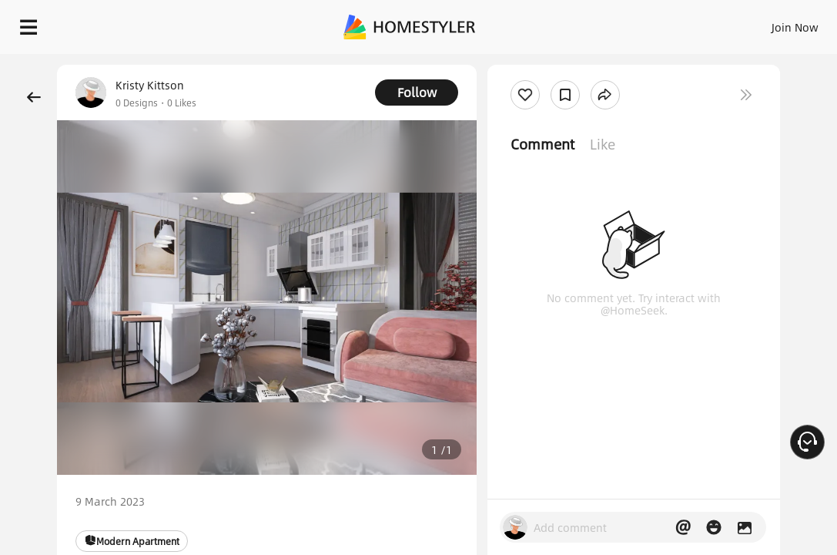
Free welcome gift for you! (591, 61)
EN (726, 23)
